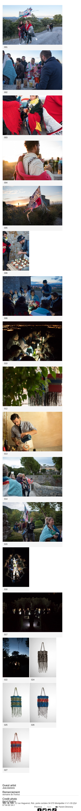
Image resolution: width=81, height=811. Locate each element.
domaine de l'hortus (11, 794)
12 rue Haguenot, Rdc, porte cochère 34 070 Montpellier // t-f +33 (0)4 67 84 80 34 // (39, 803)
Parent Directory (66, 807)
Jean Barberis (8, 788)
